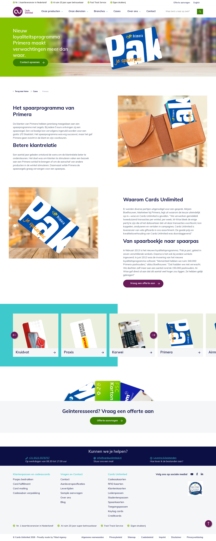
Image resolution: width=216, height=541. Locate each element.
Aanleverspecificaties (72, 484)
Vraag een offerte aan (142, 283)
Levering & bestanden (163, 458)
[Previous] (14, 335)
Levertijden (67, 488)
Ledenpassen (116, 493)
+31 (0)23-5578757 (37, 458)
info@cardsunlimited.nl (107, 458)
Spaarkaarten (116, 502)
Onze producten (50, 11)
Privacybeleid (115, 537)
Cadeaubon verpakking (26, 493)
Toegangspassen (118, 507)
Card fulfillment (21, 484)
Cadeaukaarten (117, 479)
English (196, 3)
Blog (63, 502)
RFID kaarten (115, 484)
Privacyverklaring (195, 537)
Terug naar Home (22, 91)
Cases (117, 11)
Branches (99, 11)
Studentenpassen (118, 497)
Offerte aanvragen (181, 3)
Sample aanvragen (71, 493)
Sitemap (132, 537)
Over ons (132, 11)
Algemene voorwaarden (92, 537)
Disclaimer (176, 537)
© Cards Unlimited (21, 537)
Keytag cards (115, 511)
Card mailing (20, 488)
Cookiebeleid (147, 537)
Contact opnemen (30, 62)
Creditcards (114, 516)
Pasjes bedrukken (23, 479)
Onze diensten (77, 11)
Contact (151, 11)
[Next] (153, 335)
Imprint (162, 537)
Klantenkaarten (117, 488)
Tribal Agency (59, 537)
